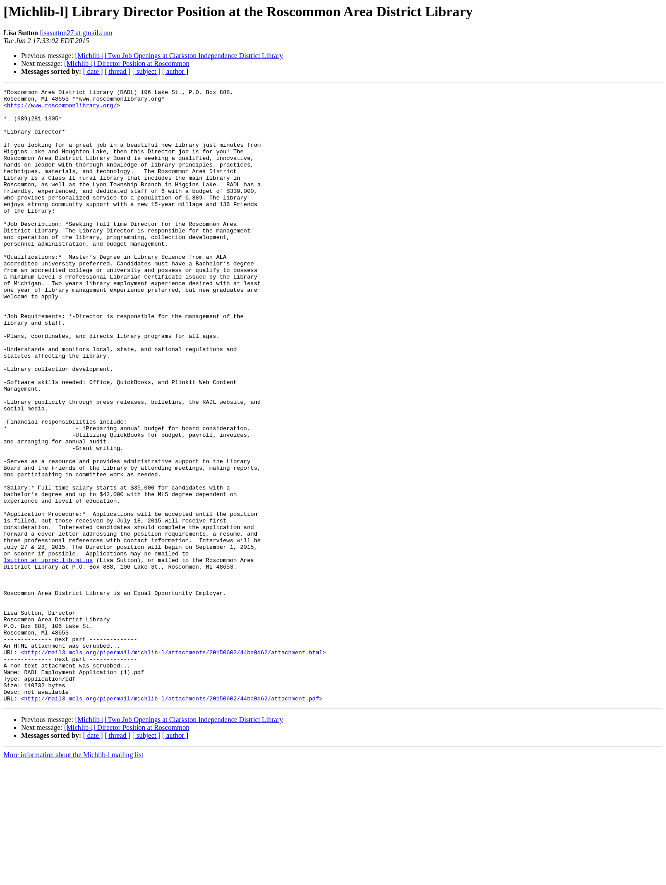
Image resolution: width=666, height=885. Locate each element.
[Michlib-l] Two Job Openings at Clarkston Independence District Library (179, 55)
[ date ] (93, 71)
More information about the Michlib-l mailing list (73, 877)
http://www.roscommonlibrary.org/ (62, 109)
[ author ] (175, 71)
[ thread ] (118, 71)
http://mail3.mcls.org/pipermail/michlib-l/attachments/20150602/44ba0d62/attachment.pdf (171, 821)
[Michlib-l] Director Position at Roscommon (126, 63)
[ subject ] (146, 71)
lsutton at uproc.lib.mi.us (48, 655)
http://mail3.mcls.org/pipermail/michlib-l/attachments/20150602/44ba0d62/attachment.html (173, 765)
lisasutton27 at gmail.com (76, 32)
